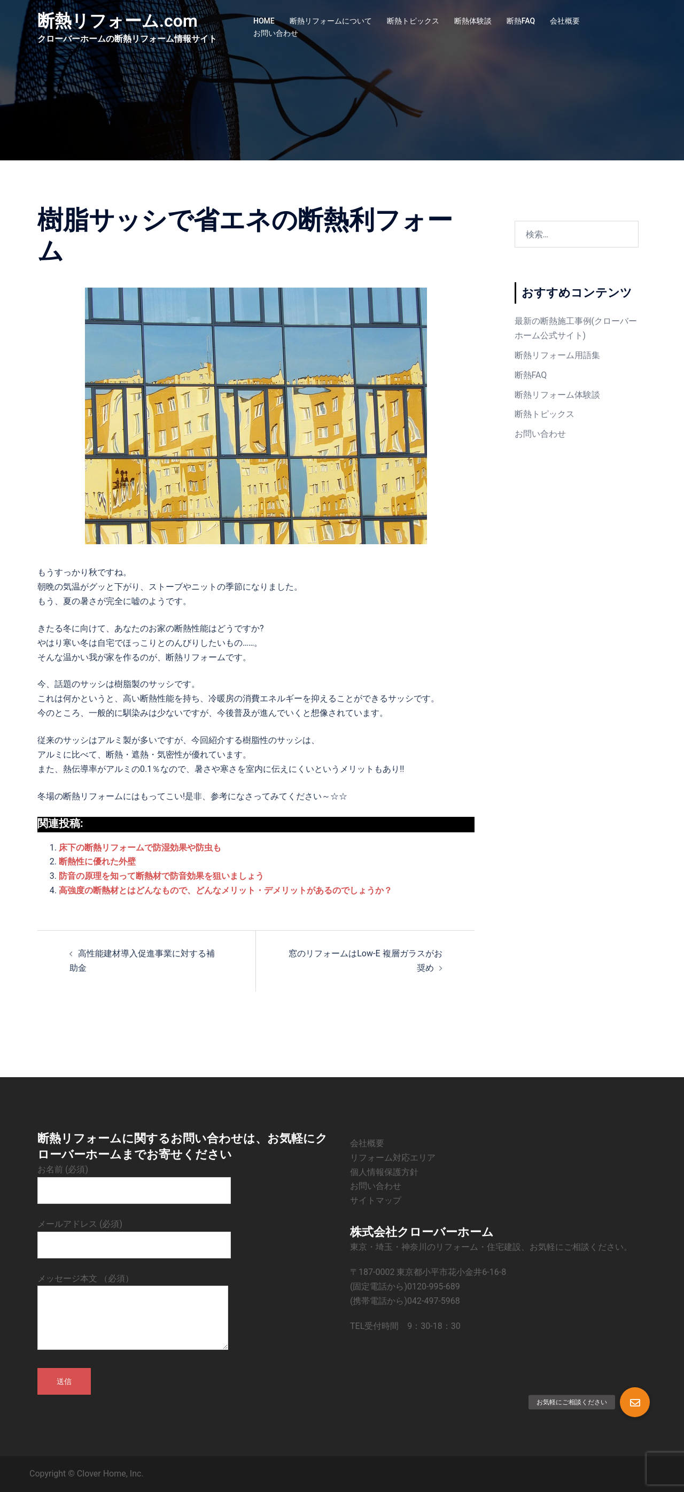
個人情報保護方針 (384, 1172)
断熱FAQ (521, 21)
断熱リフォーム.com (117, 21)
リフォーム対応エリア (393, 1158)
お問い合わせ (275, 33)
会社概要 (565, 21)
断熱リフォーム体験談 (557, 395)
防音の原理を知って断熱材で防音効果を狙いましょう (161, 876)
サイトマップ (375, 1200)
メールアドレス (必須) (134, 1234)
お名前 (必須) (134, 1179)
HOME (264, 21)
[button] (635, 1402)
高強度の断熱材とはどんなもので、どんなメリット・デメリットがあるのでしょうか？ (225, 890)
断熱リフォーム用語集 (557, 355)
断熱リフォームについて (331, 21)
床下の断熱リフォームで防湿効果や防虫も (140, 847)
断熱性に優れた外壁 (97, 861)
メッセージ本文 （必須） (132, 1312)
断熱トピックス (413, 21)
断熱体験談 (473, 21)
